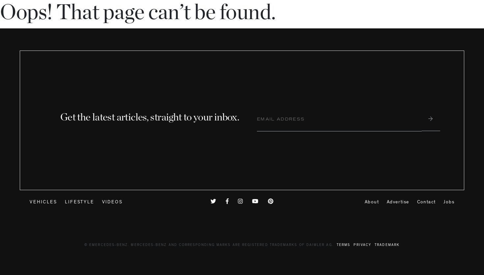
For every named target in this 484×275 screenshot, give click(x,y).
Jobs (448, 202)
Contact (426, 202)
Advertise (398, 202)
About (372, 202)
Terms (343, 245)
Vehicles (43, 202)
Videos (112, 202)
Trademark (387, 245)
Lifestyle (79, 202)
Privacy (362, 245)
